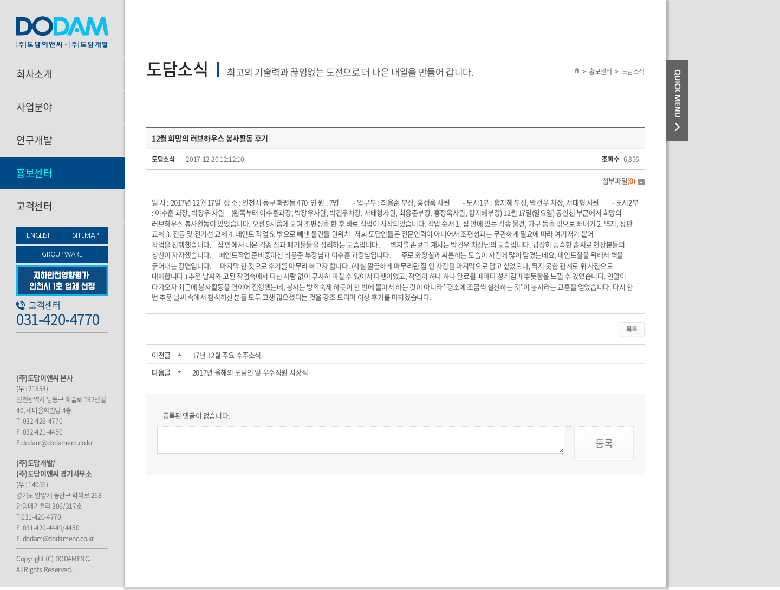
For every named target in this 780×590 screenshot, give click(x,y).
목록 (631, 329)
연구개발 (34, 140)
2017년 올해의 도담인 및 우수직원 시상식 (250, 372)
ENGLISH (39, 235)
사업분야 (34, 107)
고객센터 (34, 206)
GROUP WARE (62, 254)
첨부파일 (623, 180)
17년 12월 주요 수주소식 (226, 355)
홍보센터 (34, 173)
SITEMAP (85, 235)
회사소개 (34, 74)
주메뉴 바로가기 (0, 0)
